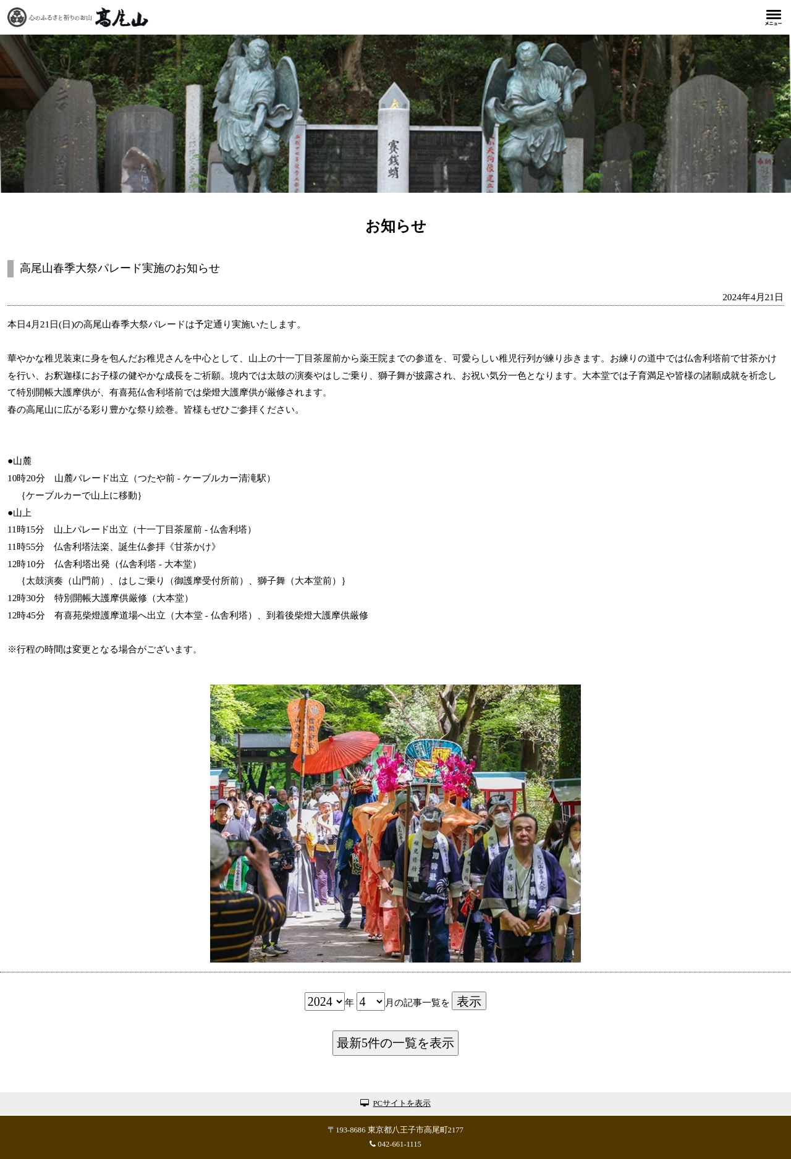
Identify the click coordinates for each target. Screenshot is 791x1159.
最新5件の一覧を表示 (395, 1043)
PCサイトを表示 (395, 1103)
